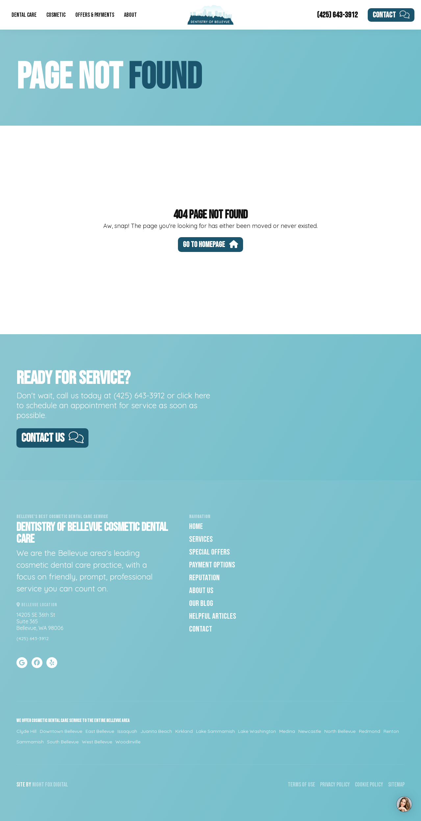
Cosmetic (55, 15)
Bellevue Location (36, 605)
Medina (287, 731)
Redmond (369, 731)
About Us (201, 590)
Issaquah (127, 731)
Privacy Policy (335, 784)
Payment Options (212, 565)
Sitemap (396, 784)
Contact (391, 15)
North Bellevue (340, 731)
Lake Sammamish (215, 731)
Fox (48, 784)
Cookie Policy (369, 784)
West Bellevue (97, 742)
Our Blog (201, 603)
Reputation (204, 578)
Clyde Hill (26, 731)
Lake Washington (257, 731)
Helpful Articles (212, 616)
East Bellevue (100, 731)
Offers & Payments (94, 15)
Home (196, 526)
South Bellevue (63, 742)
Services (201, 539)
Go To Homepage (210, 244)
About (130, 15)
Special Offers (209, 552)
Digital (60, 784)
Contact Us (52, 438)
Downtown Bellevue (61, 731)
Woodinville (127, 742)
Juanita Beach (156, 731)
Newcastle (309, 731)
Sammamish (30, 742)
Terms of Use (301, 784)
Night (38, 784)
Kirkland (184, 731)
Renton (391, 731)
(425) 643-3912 (337, 15)
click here (193, 395)
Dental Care (24, 15)
